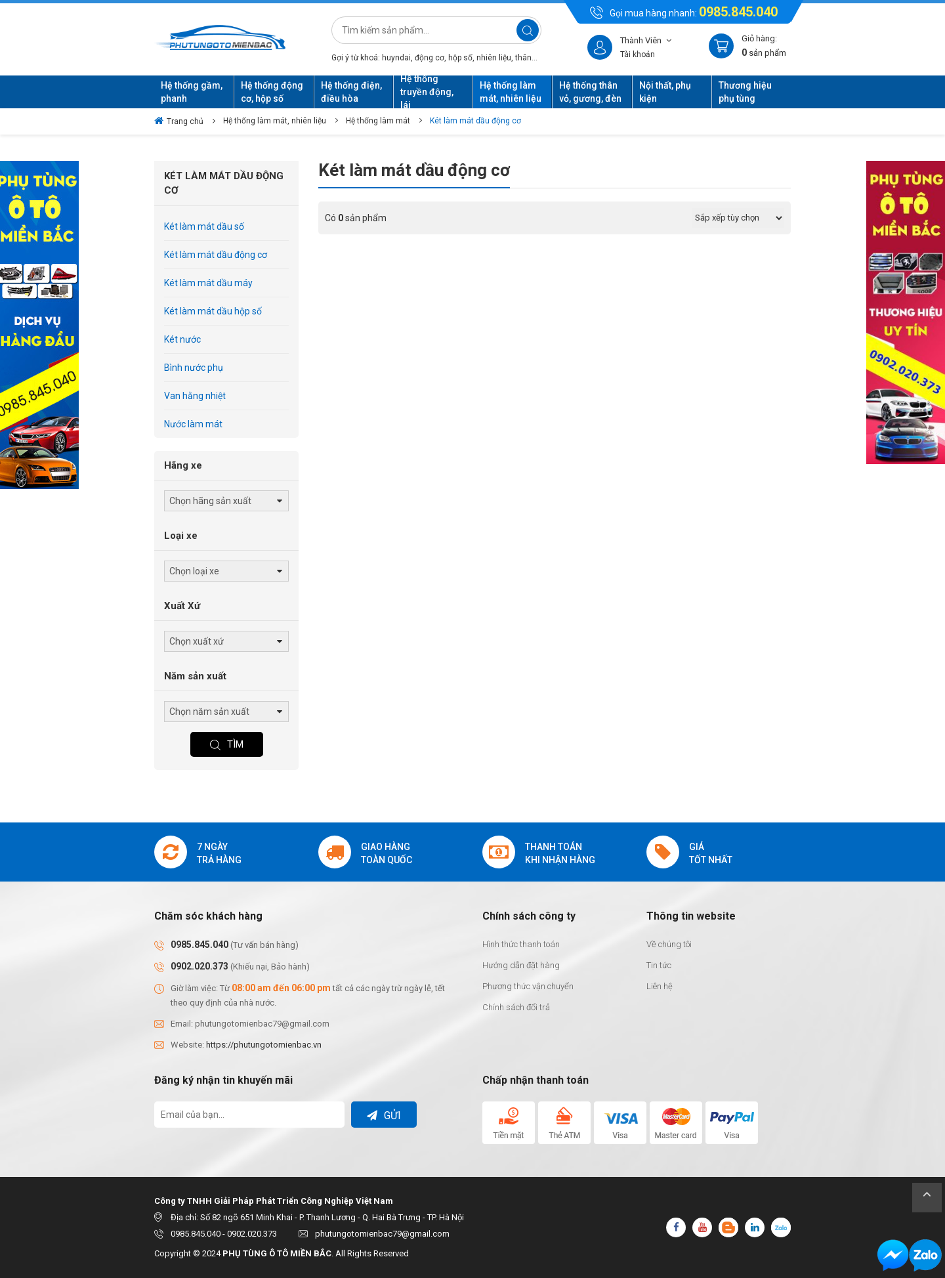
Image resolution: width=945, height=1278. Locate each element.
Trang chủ (178, 120)
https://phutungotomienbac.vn (264, 1045)
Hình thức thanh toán (521, 944)
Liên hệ (659, 986)
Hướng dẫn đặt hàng (521, 965)
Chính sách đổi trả (516, 1007)
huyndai (396, 57)
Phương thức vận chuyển (528, 986)
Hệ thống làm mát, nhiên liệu (274, 120)
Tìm (226, 744)
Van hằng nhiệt (195, 396)
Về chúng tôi (669, 944)
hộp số (460, 57)
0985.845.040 (738, 12)
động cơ (429, 57)
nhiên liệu (493, 57)
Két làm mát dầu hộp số (213, 311)
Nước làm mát (193, 424)
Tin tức (658, 965)
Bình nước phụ (193, 367)
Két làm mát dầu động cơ (475, 120)
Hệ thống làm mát (378, 120)
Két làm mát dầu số (204, 226)
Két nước (182, 339)
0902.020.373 (199, 966)
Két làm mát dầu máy (208, 283)
